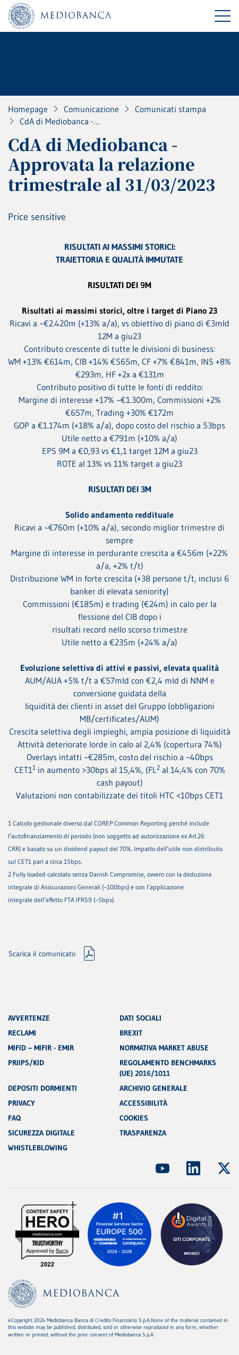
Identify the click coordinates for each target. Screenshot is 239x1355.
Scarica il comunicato (41, 953)
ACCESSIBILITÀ (143, 1103)
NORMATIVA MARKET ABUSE (164, 1048)
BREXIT (131, 1033)
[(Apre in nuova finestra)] (162, 1168)
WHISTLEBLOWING (37, 1147)
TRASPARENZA (143, 1133)
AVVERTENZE (29, 1018)
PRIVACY (21, 1103)
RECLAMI (22, 1033)
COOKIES (134, 1118)
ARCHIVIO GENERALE (153, 1088)
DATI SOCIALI (140, 1018)
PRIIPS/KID (26, 1062)
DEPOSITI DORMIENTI (42, 1088)
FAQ (14, 1118)
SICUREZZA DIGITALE (41, 1133)
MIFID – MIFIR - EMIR (41, 1048)
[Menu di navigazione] (222, 16)
